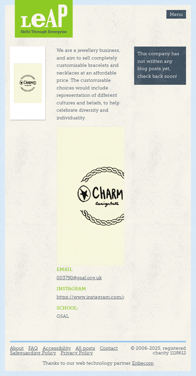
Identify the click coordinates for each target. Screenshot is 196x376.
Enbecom (143, 363)
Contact (109, 348)
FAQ (33, 348)
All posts (85, 348)
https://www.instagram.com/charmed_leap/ (107, 297)
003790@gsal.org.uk (79, 278)
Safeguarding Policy (33, 353)
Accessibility (57, 348)
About (17, 348)
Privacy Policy (77, 353)
